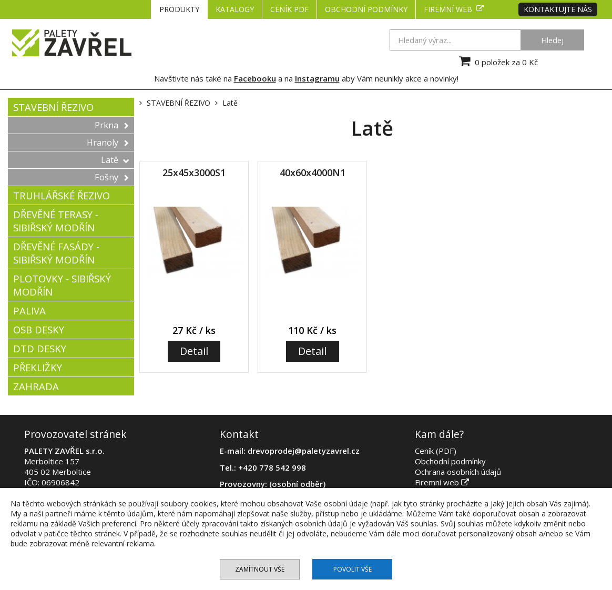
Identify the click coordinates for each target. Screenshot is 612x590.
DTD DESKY (39, 348)
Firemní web (454, 9)
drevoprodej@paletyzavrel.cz (304, 450)
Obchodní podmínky (366, 9)
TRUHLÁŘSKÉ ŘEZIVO (61, 195)
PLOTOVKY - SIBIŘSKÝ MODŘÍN (62, 285)
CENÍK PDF (289, 9)
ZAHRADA (36, 386)
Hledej (552, 40)
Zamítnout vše (259, 569)
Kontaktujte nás (558, 9)
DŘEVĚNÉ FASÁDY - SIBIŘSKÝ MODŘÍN (56, 253)
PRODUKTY (179, 9)
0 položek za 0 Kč (497, 61)
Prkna (112, 125)
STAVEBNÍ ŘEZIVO (53, 107)
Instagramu (317, 78)
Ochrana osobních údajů (458, 471)
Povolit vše (352, 569)
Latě (115, 160)
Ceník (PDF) (435, 450)
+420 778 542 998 (272, 467)
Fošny (112, 177)
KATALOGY (235, 9)
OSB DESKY (38, 329)
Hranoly (108, 142)
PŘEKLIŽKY (37, 367)
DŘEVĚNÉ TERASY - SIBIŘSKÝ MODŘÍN (55, 221)
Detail (194, 351)
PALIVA (29, 310)
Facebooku (255, 78)
